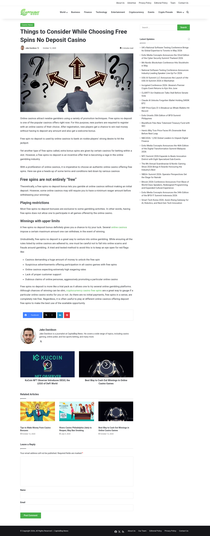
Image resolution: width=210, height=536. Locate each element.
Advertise (131, 3)
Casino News (27, 25)
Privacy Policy (145, 3)
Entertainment (118, 12)
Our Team (142, 531)
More (179, 12)
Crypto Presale (165, 12)
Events (151, 12)
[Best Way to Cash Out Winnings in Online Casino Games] (115, 413)
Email (22, 502)
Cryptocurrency (136, 12)
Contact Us (183, 3)
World (63, 12)
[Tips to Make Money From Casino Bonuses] (37, 413)
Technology (101, 12)
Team (173, 3)
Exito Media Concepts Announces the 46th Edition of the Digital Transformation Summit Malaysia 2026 (165, 148)
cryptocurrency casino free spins (84, 290)
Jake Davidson (31, 48)
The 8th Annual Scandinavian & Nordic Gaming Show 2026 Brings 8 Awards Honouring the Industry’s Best (164, 166)
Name (23, 490)
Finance (88, 12)
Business (75, 12)
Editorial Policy (161, 3)
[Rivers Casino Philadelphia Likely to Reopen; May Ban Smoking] (76, 413)
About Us (120, 3)
